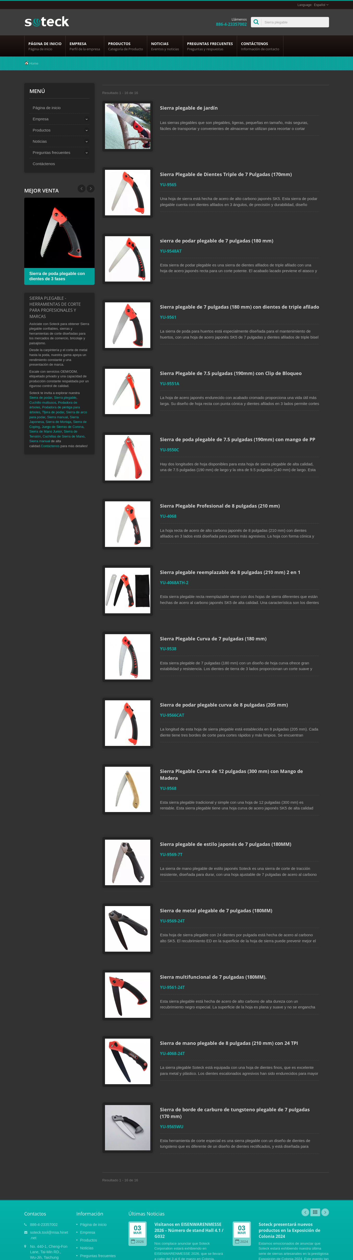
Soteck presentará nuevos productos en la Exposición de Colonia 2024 (289, 1168)
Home (34, 63)
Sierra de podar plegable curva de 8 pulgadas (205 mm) (226, 669)
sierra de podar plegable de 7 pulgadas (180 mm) (218, 233)
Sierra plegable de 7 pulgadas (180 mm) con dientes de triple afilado (241, 295)
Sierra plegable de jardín (191, 108)
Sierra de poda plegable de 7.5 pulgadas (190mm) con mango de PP (239, 420)
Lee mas (161, 1217)
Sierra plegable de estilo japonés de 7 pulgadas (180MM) (227, 801)
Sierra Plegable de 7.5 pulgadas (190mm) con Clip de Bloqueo (233, 357)
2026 (137, 1179)
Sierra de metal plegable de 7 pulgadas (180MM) (218, 863)
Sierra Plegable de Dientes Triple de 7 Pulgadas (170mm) (228, 170)
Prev (91, 188)
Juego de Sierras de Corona (62, 427)
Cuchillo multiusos (42, 402)
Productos (125, 46)
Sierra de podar (40, 398)
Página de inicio (44, 46)
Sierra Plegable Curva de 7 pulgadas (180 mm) (215, 607)
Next (81, 188)
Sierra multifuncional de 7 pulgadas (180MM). (215, 926)
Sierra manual (57, 417)
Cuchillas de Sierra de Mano (64, 436)
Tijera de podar (53, 412)
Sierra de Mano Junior (45, 431)
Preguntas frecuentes (210, 46)
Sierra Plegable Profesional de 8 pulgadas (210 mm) (222, 482)
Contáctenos (260, 46)
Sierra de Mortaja (58, 422)
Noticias (165, 46)
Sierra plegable (65, 398)
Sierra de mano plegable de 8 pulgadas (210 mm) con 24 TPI (231, 988)
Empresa (85, 46)
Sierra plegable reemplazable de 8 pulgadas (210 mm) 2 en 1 (232, 545)
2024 (241, 1179)
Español (319, 5)
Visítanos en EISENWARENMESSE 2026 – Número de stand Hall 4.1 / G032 (189, 1168)
